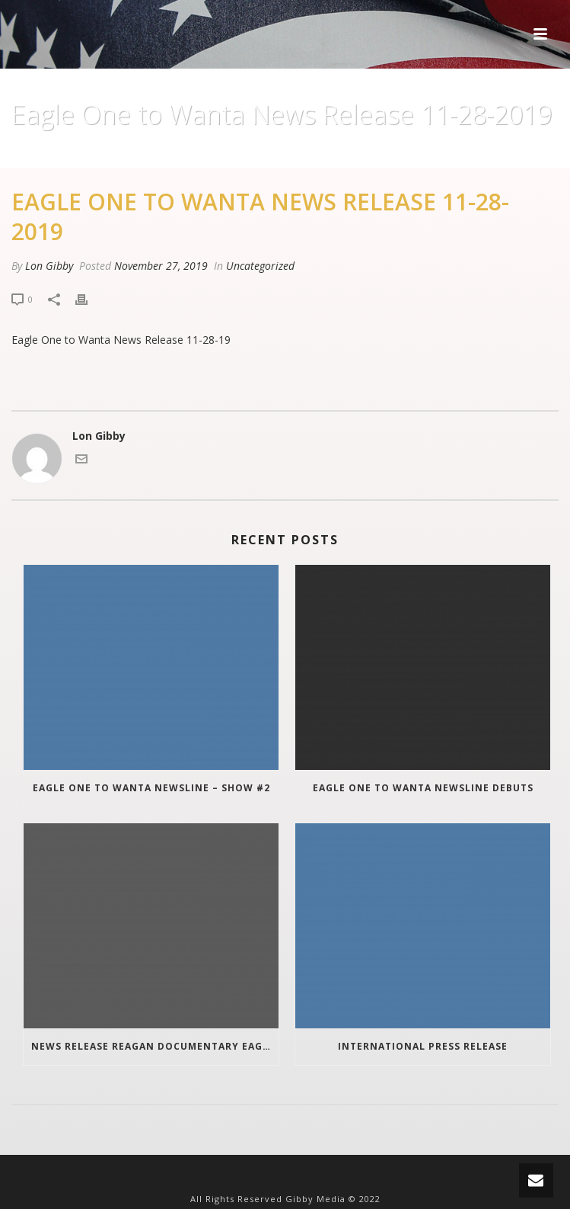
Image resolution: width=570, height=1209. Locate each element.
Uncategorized (267, 153)
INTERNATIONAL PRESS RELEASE (423, 1046)
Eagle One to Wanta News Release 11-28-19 (121, 339)
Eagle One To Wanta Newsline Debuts (423, 787)
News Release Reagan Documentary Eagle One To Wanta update (155, 1046)
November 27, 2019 (161, 265)
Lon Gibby (49, 265)
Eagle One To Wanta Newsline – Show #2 (151, 787)
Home (204, 153)
